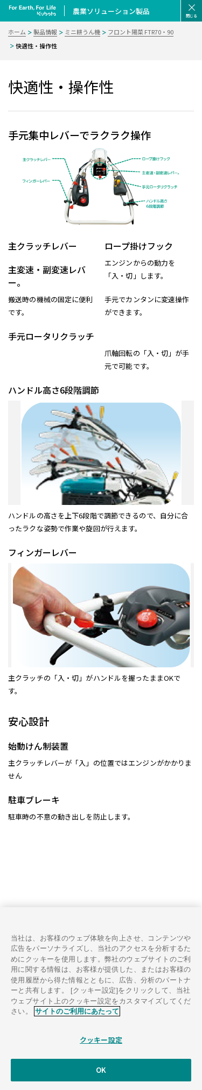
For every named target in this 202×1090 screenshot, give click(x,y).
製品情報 (45, 31)
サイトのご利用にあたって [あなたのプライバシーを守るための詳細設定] (77, 1019)
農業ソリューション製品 (111, 11)
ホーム (17, 31)
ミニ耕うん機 (82, 31)
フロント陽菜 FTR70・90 (140, 31)
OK (101, 1078)
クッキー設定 (101, 1047)
